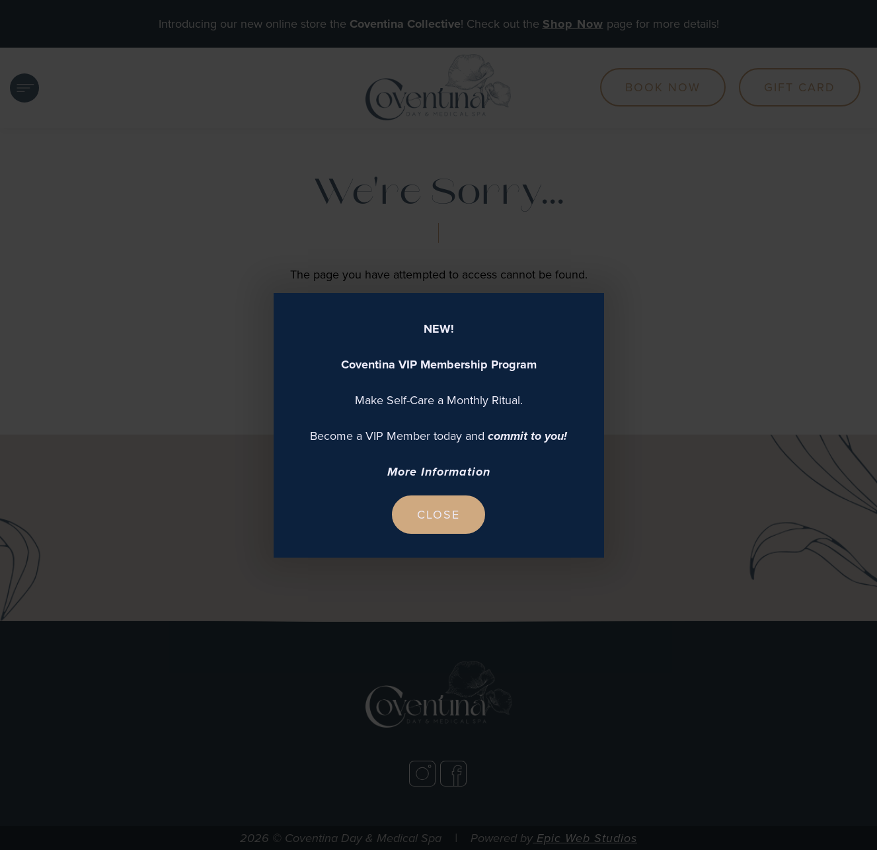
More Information (438, 471)
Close (438, 514)
